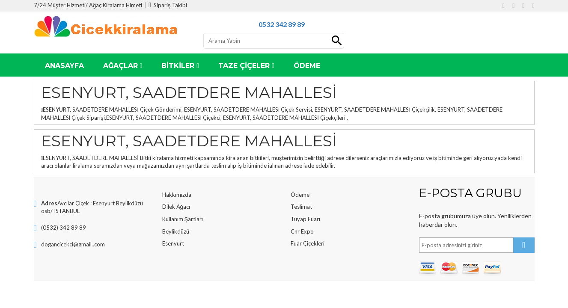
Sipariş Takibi (168, 5)
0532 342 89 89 (282, 24)
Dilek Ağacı (176, 206)
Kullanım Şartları (182, 219)
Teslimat (301, 206)
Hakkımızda (176, 194)
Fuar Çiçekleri (307, 243)
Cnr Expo (302, 231)
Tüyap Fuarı (305, 219)
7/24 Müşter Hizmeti (60, 5)
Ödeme (300, 194)
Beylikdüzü (175, 231)
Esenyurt (173, 243)
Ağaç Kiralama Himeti (115, 5)
